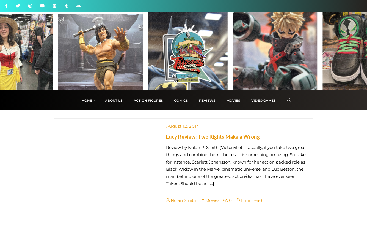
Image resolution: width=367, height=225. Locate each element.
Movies (209, 200)
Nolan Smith (181, 200)
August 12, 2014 (182, 126)
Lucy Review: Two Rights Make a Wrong (213, 136)
